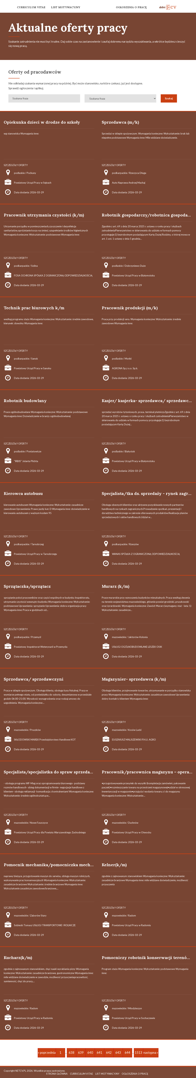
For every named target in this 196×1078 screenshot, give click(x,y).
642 (109, 1052)
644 (127, 1052)
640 (90, 1052)
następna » (150, 1052)
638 (71, 1052)
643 (118, 1052)
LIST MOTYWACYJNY (65, 7)
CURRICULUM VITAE (31, 7)
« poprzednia (47, 1052)
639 (81, 1052)
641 (99, 1052)
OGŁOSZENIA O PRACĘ (131, 7)
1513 (138, 1052)
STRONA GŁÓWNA (57, 1073)
